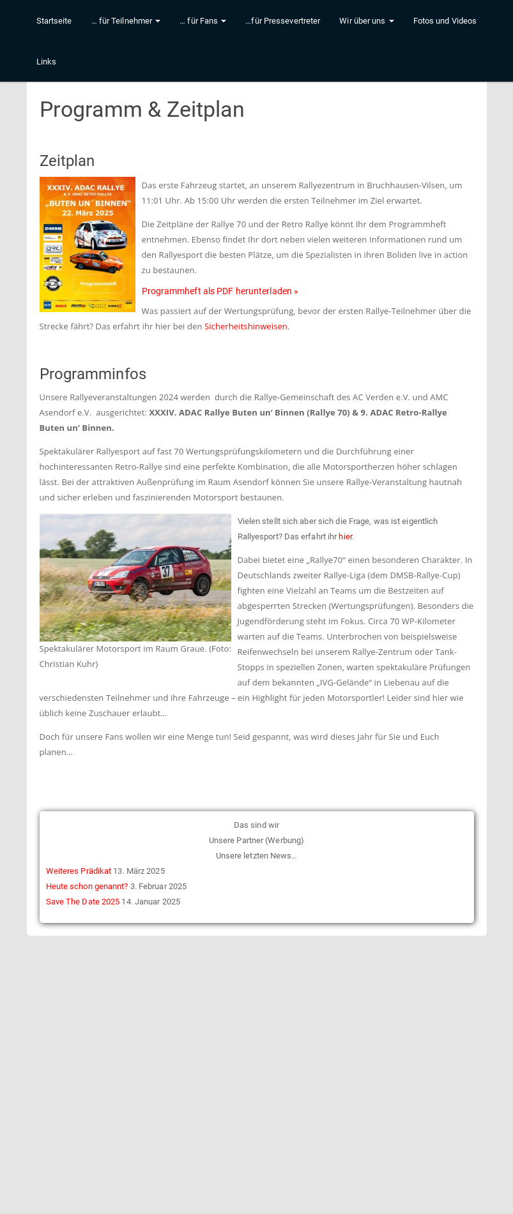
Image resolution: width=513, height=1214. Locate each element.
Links (46, 74)
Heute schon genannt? (87, 886)
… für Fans (203, 33)
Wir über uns (366, 33)
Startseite (54, 33)
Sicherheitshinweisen (245, 326)
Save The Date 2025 (83, 901)
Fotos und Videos (445, 33)
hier (345, 536)
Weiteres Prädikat (79, 871)
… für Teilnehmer (126, 33)
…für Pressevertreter (282, 33)
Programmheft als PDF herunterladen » (220, 291)
